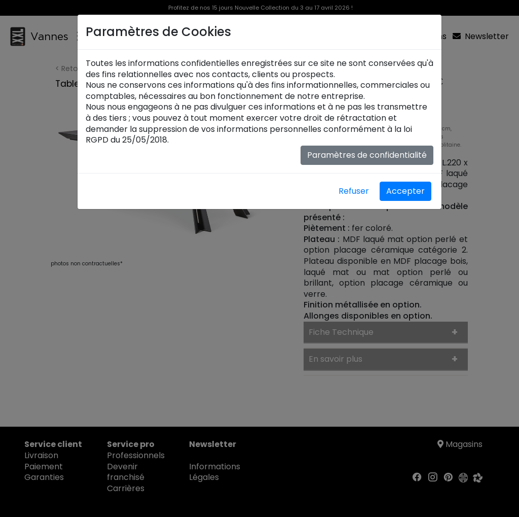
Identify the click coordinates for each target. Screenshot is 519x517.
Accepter (405, 191)
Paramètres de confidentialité (367, 155)
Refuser (354, 191)
